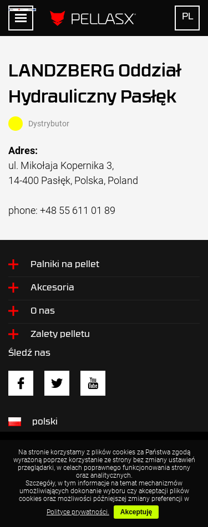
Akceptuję (136, 512)
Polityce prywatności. (78, 512)
